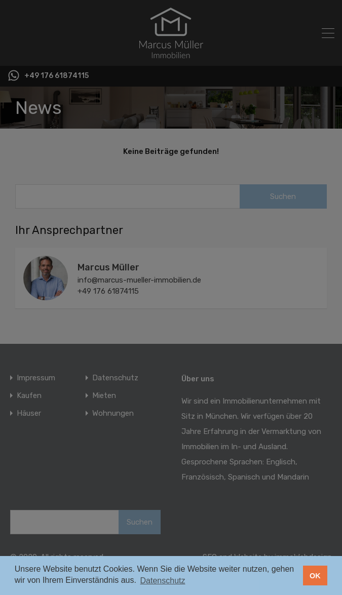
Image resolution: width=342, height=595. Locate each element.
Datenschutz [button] (162, 580)
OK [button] (315, 576)
